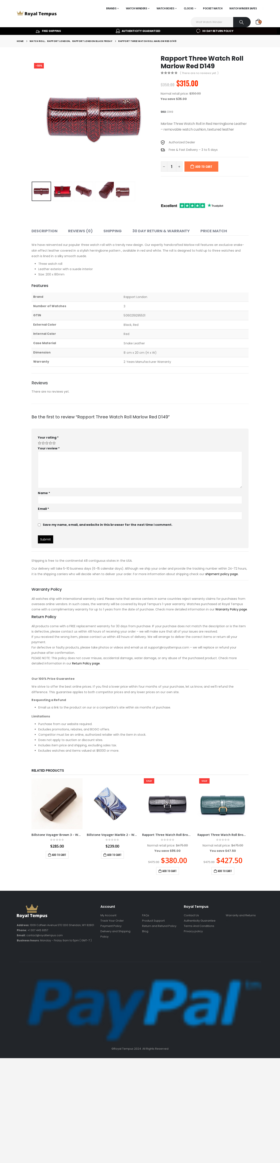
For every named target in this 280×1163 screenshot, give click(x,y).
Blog (145, 931)
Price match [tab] (213, 231)
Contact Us (191, 915)
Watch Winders (136, 8)
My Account (108, 915)
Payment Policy (110, 926)
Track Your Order (112, 921)
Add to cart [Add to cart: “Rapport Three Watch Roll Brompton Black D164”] (169, 871)
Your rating (48, 437)
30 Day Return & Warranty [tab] (161, 231)
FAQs (145, 915)
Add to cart (203, 166)
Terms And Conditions (199, 926)
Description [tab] (44, 231)
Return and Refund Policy (159, 926)
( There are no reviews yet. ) (199, 73)
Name (44, 493)
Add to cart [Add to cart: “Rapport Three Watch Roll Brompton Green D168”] (225, 871)
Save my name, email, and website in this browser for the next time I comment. (107, 525)
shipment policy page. (222, 574)
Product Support (153, 921)
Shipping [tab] (112, 231)
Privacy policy (193, 931)
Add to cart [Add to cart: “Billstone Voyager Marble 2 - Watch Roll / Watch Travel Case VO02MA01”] (114, 855)
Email (43, 509)
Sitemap (231, 921)
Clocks (188, 8)
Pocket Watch (212, 8)
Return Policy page (86, 663)
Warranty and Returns (241, 915)
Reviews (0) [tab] (80, 231)
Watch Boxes (165, 8)
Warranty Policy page (231, 609)
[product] (57, 803)
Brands (111, 8)
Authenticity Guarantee (200, 921)
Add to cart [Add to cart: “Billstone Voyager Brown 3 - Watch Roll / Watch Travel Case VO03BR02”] (59, 855)
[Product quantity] (171, 166)
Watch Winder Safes (243, 8)
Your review (49, 448)
